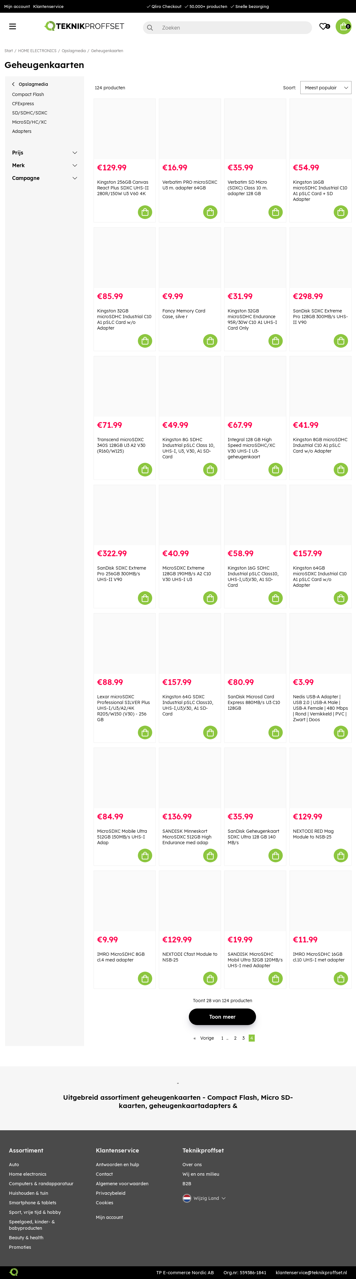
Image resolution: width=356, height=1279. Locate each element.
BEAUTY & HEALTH (26, 1238)
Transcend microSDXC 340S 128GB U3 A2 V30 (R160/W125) (121, 445)
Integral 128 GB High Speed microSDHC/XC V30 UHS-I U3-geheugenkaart (251, 448)
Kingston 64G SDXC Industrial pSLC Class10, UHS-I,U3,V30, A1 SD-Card (187, 705)
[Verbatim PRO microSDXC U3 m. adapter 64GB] (190, 129)
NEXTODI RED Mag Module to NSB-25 (313, 834)
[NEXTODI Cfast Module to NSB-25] (190, 901)
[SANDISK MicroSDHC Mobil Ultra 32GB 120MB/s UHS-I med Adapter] (255, 901)
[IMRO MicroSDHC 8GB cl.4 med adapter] (124, 901)
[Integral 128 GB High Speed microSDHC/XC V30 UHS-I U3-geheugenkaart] (255, 386)
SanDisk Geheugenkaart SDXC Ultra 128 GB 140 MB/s (253, 836)
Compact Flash (28, 94)
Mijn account (17, 6)
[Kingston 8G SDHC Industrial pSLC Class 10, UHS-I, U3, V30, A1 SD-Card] (190, 386)
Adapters (22, 131)
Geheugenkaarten (107, 50)
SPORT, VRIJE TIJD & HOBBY (35, 1212)
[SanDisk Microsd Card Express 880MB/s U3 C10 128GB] (255, 643)
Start (8, 50)
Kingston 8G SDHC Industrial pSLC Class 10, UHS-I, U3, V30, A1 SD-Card (188, 448)
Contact (104, 1174)
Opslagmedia (74, 50)
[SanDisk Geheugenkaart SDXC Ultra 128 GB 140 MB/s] (255, 778)
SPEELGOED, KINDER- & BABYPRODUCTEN (32, 1225)
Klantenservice (48, 6)
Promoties (20, 1247)
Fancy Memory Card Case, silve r (183, 313)
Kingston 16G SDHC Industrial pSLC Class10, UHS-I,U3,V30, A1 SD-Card (253, 576)
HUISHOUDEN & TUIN (28, 1193)
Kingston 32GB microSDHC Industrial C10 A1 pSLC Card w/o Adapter (124, 319)
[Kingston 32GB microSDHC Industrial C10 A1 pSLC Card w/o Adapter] (124, 258)
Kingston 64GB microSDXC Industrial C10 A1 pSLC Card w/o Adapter (320, 576)
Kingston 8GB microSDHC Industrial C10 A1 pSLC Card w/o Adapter (320, 445)
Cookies (104, 1203)
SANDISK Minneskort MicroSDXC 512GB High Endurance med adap (186, 836)
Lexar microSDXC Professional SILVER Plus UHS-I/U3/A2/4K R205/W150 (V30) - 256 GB (123, 708)
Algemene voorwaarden (122, 1184)
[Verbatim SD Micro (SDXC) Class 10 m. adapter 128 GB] (255, 129)
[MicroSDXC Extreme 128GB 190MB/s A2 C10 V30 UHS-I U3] (190, 515)
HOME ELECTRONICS (37, 50)
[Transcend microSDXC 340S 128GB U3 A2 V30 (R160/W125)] (124, 386)
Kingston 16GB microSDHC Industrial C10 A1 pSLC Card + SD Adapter (320, 190)
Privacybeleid (110, 1193)
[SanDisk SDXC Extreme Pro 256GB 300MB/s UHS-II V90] (124, 515)
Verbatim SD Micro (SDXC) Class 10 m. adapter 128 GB (247, 187)
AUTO (14, 1164)
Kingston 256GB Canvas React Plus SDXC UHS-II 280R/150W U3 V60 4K (123, 187)
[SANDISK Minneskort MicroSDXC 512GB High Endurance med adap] (190, 778)
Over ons (192, 1164)
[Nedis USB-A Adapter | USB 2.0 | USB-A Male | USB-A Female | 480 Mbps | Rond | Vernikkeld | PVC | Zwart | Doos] (320, 643)
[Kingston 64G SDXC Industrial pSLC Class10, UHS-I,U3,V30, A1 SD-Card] (190, 643)
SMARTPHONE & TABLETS (32, 1203)
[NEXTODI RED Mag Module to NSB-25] (320, 778)
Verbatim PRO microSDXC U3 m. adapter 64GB (189, 185)
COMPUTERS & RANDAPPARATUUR (41, 1184)
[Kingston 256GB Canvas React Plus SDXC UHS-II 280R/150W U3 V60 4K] (124, 129)
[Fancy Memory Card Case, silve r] (190, 258)
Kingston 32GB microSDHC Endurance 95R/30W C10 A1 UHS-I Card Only (252, 319)
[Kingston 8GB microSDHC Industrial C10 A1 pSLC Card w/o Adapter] (320, 386)
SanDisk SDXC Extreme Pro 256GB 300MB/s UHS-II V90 (121, 573)
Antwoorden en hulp (117, 1164)
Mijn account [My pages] (109, 1217)
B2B (186, 1184)
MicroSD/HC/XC (29, 122)
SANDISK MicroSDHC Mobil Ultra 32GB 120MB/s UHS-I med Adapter (255, 959)
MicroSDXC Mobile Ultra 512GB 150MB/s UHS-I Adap (122, 836)
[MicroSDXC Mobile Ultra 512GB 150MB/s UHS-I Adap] (124, 778)
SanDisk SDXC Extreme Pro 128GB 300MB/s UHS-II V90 (320, 316)
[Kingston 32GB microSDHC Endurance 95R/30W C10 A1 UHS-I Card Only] (255, 258)
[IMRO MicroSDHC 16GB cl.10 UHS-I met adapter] (320, 901)
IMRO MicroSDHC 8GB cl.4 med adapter (121, 957)
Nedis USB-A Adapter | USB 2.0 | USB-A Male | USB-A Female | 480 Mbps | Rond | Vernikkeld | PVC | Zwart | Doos (320, 708)
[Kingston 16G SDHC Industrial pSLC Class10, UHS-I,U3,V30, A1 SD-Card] (255, 515)
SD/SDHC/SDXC (29, 113)
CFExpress (23, 103)
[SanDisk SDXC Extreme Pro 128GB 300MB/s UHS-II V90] (320, 258)
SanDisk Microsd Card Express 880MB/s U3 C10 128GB (254, 702)
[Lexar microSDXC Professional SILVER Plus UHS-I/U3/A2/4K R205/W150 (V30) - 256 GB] (124, 643)
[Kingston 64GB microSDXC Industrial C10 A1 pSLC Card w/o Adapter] (320, 515)
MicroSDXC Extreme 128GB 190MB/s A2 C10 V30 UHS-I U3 (186, 573)
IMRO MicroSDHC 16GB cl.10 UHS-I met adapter (319, 957)
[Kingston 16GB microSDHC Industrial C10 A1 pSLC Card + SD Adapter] (320, 129)
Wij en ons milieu (200, 1174)
